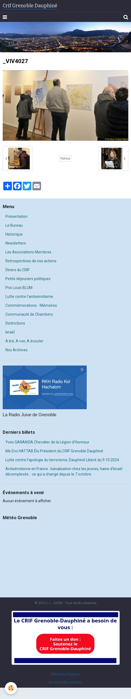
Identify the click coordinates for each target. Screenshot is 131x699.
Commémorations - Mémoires (31, 305)
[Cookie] (11, 688)
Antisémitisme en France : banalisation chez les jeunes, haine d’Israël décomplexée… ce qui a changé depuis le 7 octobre (63, 471)
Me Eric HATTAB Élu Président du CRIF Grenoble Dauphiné (54, 451)
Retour (65, 158)
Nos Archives (16, 350)
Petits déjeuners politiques (28, 279)
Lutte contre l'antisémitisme (29, 296)
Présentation (16, 216)
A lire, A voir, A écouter (24, 341)
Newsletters (15, 243)
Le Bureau (14, 225)
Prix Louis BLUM (18, 287)
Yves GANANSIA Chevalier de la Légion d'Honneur (47, 442)
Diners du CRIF (17, 270)
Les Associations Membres (28, 252)
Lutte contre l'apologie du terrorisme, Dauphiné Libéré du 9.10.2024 (62, 460)
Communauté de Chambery (29, 314)
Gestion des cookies (65, 682)
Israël (10, 332)
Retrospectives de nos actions (30, 261)
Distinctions (15, 323)
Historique (14, 234)
